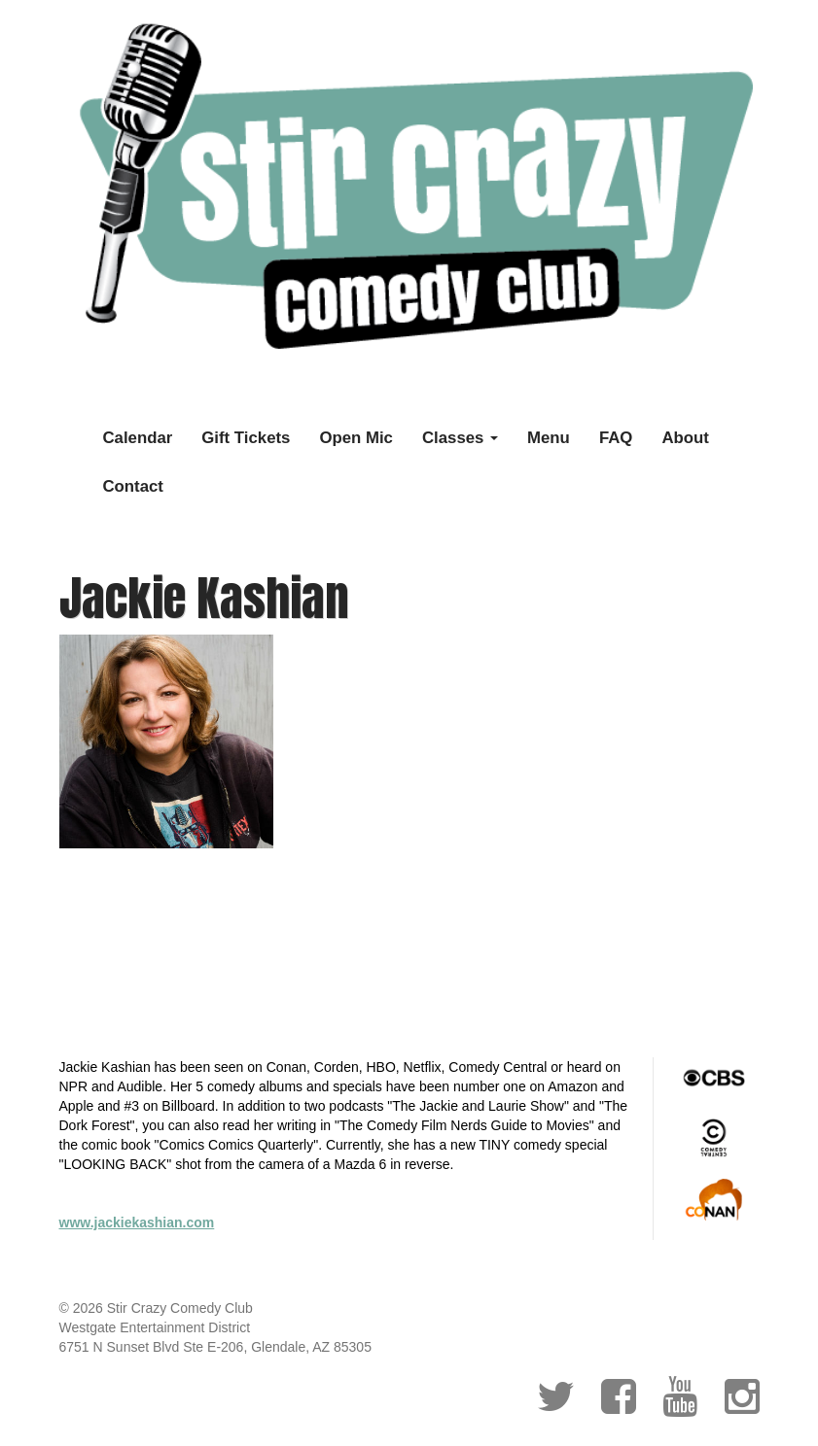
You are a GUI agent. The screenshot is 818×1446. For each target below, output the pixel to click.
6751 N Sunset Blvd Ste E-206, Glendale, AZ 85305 (215, 1347)
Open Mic (356, 438)
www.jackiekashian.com (137, 1222)
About (684, 438)
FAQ (616, 438)
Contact (133, 486)
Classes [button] (460, 438)
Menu (548, 438)
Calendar (138, 438)
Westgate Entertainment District (155, 1327)
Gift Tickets (245, 438)
